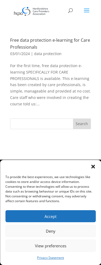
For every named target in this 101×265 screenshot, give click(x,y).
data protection (48, 53)
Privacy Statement (50, 257)
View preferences (50, 245)
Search (82, 123)
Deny (50, 231)
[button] (93, 166)
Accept (50, 216)
